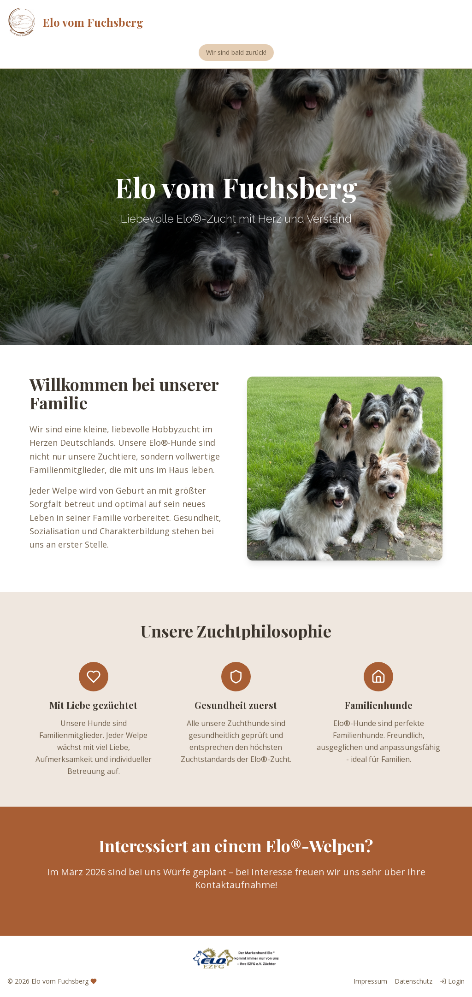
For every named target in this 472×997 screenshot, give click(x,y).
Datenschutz (413, 981)
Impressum (370, 981)
